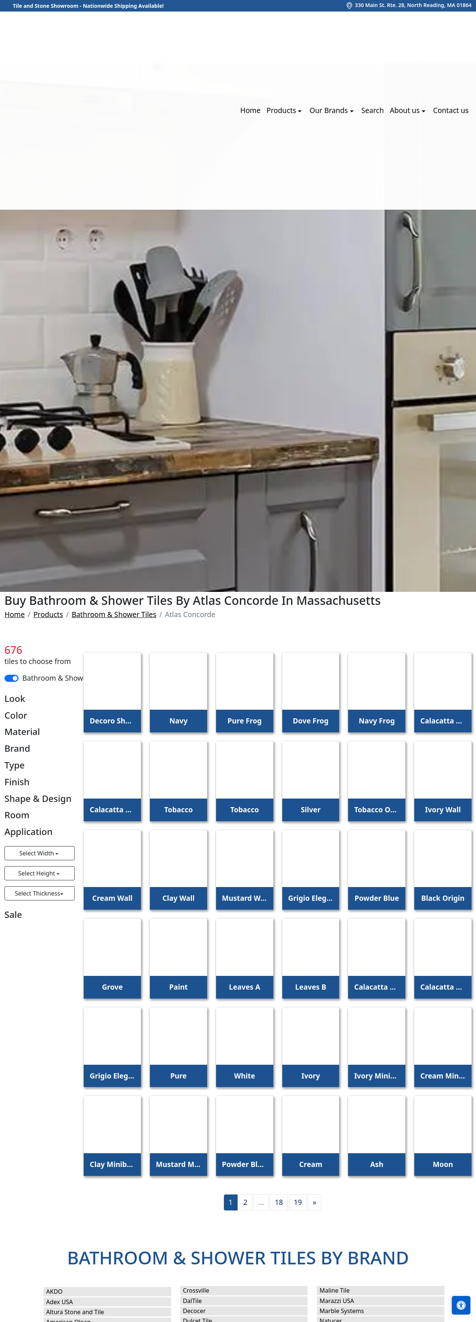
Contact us (451, 110)
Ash (376, 1164)
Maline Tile (343, 1290)
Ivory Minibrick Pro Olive (376, 1076)
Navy (178, 721)
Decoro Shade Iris (112, 721)
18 (279, 1202)
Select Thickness (37, 893)
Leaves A (244, 987)
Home (250, 110)
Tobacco (178, 810)
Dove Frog (311, 721)
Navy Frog (377, 721)
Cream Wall (112, 898)
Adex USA (67, 1302)
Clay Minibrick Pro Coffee (112, 1164)
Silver (311, 810)
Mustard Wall (244, 898)
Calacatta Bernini (112, 810)
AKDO (62, 1291)
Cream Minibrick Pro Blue (443, 1076)
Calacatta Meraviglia (443, 721)
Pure (178, 1076)
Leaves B (310, 987)
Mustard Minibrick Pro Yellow (178, 1164)
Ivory (311, 1076)
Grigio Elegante (311, 898)
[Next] (314, 1202)
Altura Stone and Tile (82, 1312)
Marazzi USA (344, 1301)
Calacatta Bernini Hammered (443, 987)
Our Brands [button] (329, 110)
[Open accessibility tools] (461, 1305)
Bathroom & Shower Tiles (114, 614)
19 (298, 1202)
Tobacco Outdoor (376, 810)
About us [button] (405, 110)
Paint (178, 987)
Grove (112, 987)
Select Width (37, 853)
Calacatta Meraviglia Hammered (376, 987)
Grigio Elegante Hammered (112, 1076)
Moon (443, 1164)
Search (372, 110)
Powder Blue (377, 898)
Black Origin (443, 898)
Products (48, 614)
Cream (310, 1164)
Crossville (203, 1290)
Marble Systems (350, 1311)
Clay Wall (179, 898)
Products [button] (282, 110)
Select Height (37, 873)
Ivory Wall (443, 810)
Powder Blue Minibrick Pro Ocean (244, 1164)
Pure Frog (245, 721)
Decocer (202, 1311)
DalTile (201, 1301)
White (244, 1076)
